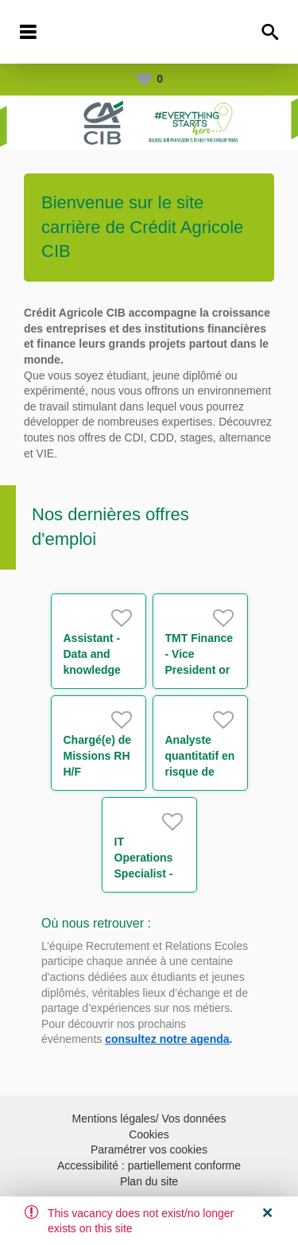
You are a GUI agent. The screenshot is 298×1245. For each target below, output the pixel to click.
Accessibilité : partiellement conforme (149, 1165)
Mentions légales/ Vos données (149, 1118)
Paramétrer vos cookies (149, 1149)
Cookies (149, 1134)
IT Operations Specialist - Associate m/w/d (143, 873)
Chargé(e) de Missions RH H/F (98, 755)
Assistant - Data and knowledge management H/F (98, 670)
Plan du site (149, 1181)
